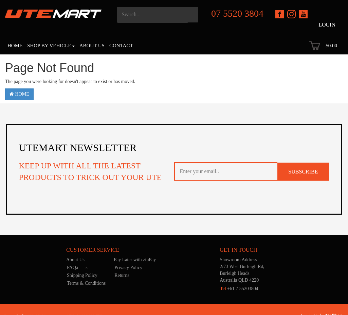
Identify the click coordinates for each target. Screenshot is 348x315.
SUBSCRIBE (303, 172)
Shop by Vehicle (50, 45)
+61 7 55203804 (239, 288)
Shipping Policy (82, 275)
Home (14, 45)
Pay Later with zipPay (135, 259)
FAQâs (77, 267)
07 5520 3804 (237, 13)
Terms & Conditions (86, 283)
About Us (92, 45)
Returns (121, 275)
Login (326, 25)
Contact (121, 45)
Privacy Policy (128, 267)
